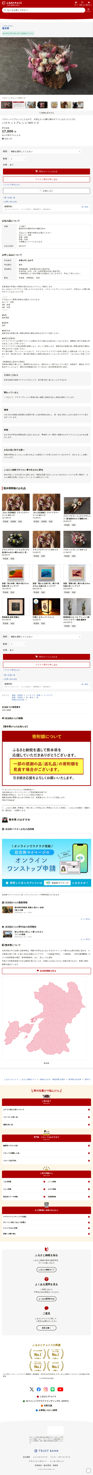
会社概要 (26, 1457)
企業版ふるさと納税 (48, 1410)
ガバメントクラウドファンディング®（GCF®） (48, 1401)
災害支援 (48, 1406)
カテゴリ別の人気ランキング (13, 1109)
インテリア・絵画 (33, 695)
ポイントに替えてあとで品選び (14, 1222)
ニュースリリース (40, 1457)
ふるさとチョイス (48, 1396)
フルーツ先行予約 (9, 1161)
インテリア (48, 695)
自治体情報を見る (46, 971)
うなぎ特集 (7, 1182)
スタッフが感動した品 (11, 1153)
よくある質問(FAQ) (46, 1299)
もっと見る (85, 919)
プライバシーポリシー (38, 1461)
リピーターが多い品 (10, 1117)
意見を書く (46, 1328)
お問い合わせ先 (10, 202)
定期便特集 (52, 1197)
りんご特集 (7, 1189)
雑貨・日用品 (17, 695)
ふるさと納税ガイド (46, 1270)
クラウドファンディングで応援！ (15, 1217)
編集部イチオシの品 (10, 1146)
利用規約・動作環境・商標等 (46, 1465)
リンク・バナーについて (60, 1457)
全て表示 (85, 207)
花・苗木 (30, 697)
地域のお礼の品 (18, 700)
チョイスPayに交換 (10, 1228)
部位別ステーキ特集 (10, 1197)
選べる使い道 (9, 198)
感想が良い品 (8, 1125)
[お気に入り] (88, 1470)
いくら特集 (52, 1182)
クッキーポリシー (57, 1461)
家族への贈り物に (9, 1234)
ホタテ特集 (52, 1189)
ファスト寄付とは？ (12, 185)
